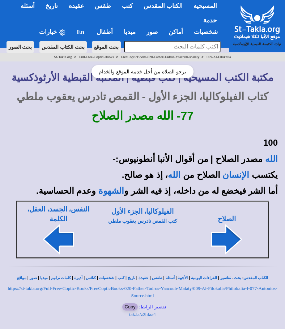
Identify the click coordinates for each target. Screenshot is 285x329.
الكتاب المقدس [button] (163, 6)
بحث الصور (20, 47)
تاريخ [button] (52, 6)
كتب (121, 278)
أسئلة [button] (28, 6)
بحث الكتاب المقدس (63, 47)
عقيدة (144, 278)
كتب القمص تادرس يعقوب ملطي (142, 221)
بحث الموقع (106, 47)
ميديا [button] (130, 32)
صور (33, 278)
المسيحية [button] (205, 6)
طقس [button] (103, 6)
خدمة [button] (210, 20)
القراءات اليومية (204, 278)
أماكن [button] (176, 32)
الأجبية (183, 278)
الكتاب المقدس (255, 278)
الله (271, 159)
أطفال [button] (105, 32)
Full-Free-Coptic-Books (96, 57)
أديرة (78, 278)
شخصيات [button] (208, 32)
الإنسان (235, 175)
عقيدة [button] (76, 6)
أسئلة (170, 278)
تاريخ (131, 278)
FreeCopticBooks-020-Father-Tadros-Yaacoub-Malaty (160, 57)
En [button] (81, 32)
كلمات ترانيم (61, 278)
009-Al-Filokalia (219, 57)
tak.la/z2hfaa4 (142, 314)
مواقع (21, 278)
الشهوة (111, 191)
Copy (129, 306)
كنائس (91, 278)
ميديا (44, 278)
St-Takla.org (63, 57)
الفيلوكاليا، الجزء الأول (142, 211)
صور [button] (152, 32)
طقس (157, 278)
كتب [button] (127, 6)
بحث (237, 278)
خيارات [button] (52, 32)
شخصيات (106, 278)
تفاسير (225, 278)
